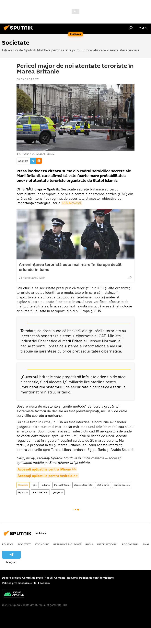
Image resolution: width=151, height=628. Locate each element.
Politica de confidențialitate (96, 577)
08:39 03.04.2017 (28, 79)
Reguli (49, 577)
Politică (8, 544)
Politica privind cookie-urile (19, 583)
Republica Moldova (67, 544)
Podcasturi (130, 544)
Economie (42, 544)
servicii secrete (122, 484)
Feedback (44, 583)
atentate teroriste (83, 484)
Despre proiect (11, 577)
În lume (46, 484)
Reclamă (72, 577)
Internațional (107, 544)
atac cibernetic (40, 492)
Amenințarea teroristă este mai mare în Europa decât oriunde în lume (70, 267)
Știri (35, 484)
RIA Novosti (71, 203)
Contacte (59, 577)
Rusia (89, 544)
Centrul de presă (32, 577)
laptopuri (23, 492)
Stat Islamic (103, 484)
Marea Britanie (61, 484)
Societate (23, 484)
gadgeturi (58, 492)
